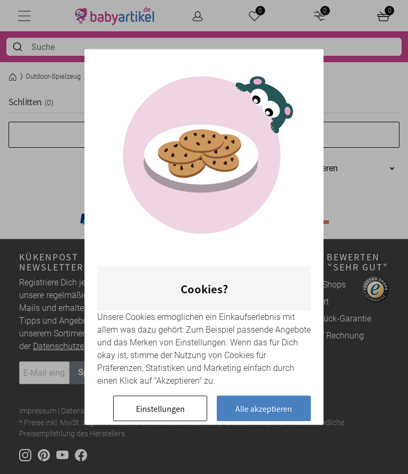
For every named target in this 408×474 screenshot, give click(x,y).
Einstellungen (160, 408)
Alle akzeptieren (263, 408)
